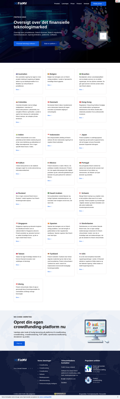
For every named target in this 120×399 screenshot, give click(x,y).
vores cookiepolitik (45, 397)
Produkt (57, 3)
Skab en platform (50, 43)
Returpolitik (102, 394)
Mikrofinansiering (45, 380)
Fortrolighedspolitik (92, 394)
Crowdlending (44, 371)
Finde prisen (99, 4)
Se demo (64, 382)
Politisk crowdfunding (97, 379)
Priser (73, 3)
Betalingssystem (44, 377)
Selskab (86, 3)
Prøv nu (19, 343)
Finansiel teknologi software (26, 43)
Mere (18, 89)
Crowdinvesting (44, 368)
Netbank (42, 374)
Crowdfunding (44, 365)
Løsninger (65, 3)
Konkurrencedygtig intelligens (48, 383)
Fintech (79, 3)
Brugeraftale (82, 394)
